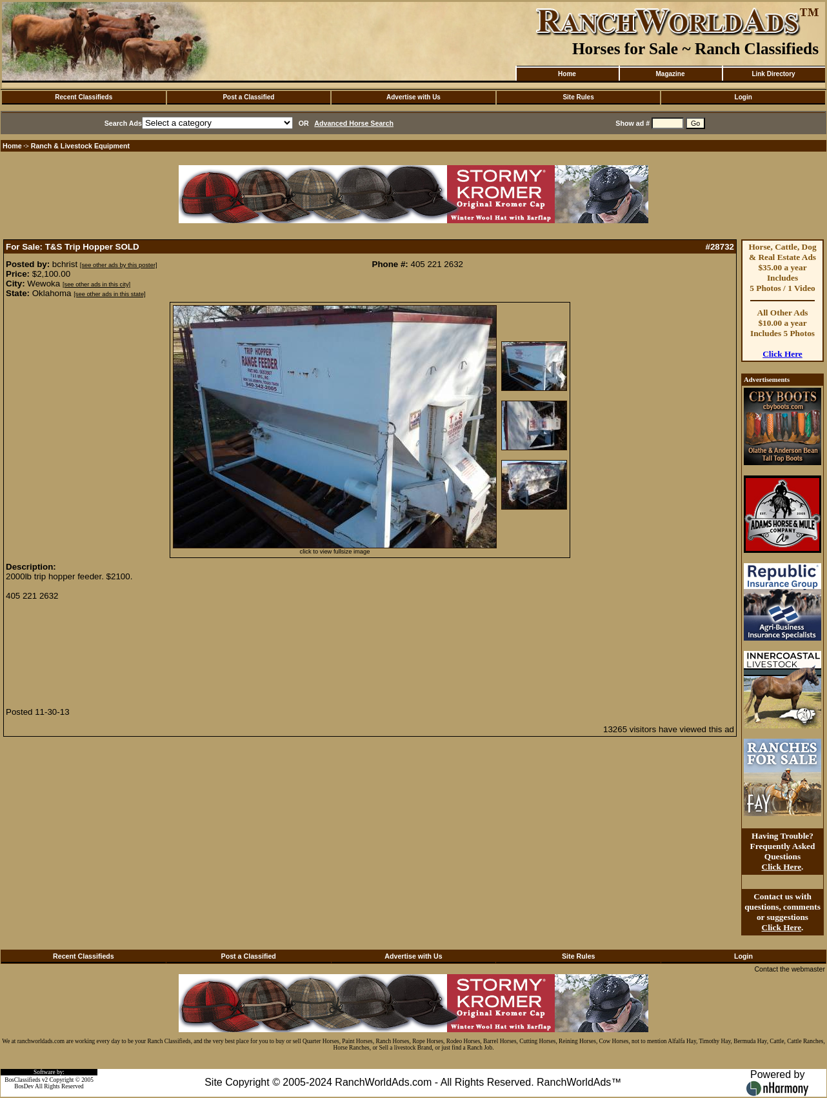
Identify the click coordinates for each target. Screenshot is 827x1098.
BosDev (24, 1086)
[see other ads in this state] (109, 294)
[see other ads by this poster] (118, 265)
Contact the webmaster (789, 969)
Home (567, 73)
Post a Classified (248, 97)
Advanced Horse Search (354, 123)
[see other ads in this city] (96, 284)
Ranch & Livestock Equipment (80, 146)
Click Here (782, 354)
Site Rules (578, 97)
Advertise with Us (413, 97)
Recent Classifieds (83, 97)
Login (743, 97)
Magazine (669, 73)
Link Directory (773, 73)
